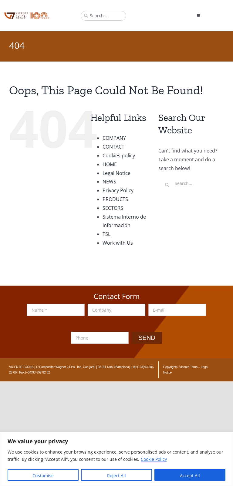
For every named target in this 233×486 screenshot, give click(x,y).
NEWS (109, 181)
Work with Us (118, 243)
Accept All (190, 475)
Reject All (116, 475)
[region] (116, 459)
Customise (43, 475)
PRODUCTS (115, 199)
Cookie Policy (154, 459)
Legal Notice (116, 173)
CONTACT (113, 146)
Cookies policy (119, 155)
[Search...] (103, 16)
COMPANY (114, 138)
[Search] (86, 16)
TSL (106, 234)
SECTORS (113, 208)
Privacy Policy (118, 190)
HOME (110, 164)
